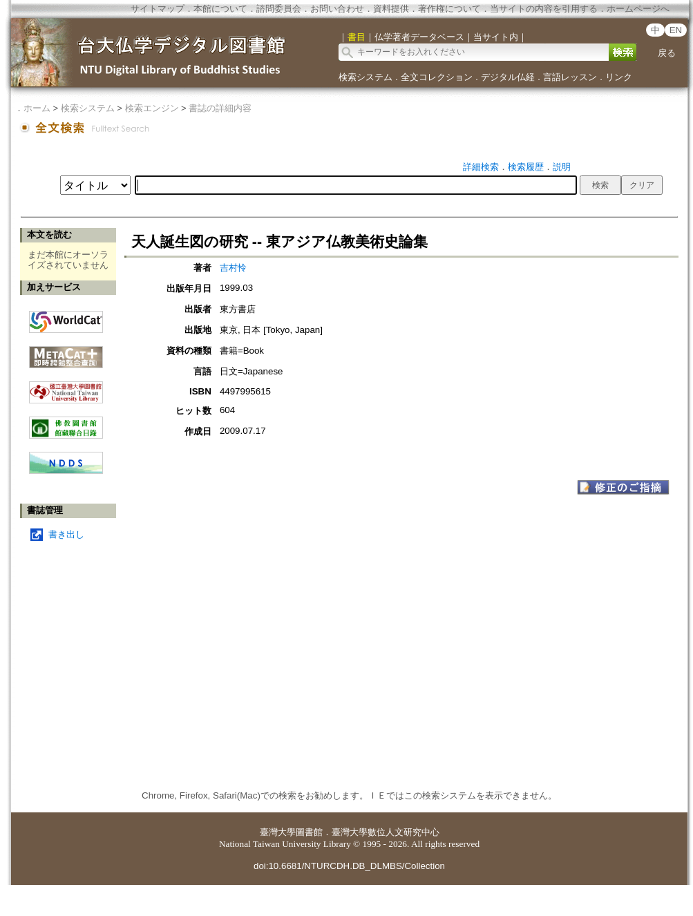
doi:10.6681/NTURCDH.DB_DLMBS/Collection (349, 866)
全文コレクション (437, 77)
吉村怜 (233, 268)
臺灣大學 (278, 832)
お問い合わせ (337, 8)
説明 (562, 167)
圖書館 (309, 832)
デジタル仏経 (508, 77)
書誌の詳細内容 (220, 108)
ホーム (36, 108)
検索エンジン (152, 108)
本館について (220, 8)
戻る (667, 53)
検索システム (365, 77)
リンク (618, 77)
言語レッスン (570, 77)
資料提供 (391, 8)
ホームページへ (638, 8)
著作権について (449, 8)
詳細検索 (481, 167)
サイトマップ (157, 8)
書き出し (66, 534)
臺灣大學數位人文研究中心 (385, 832)
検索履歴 (526, 167)
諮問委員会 (278, 8)
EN (676, 30)
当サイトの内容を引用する (544, 8)
